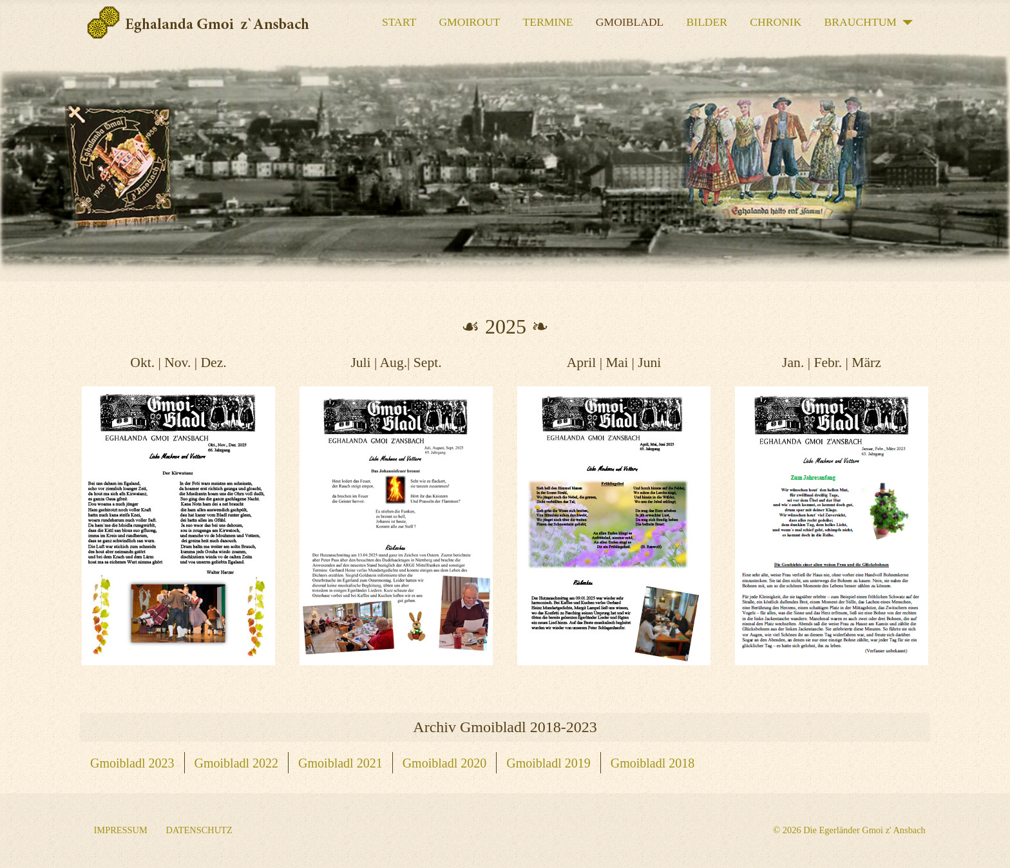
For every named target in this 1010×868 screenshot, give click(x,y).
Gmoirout (469, 21)
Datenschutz (199, 830)
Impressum (121, 830)
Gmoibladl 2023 (132, 763)
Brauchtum (860, 21)
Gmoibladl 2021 (340, 763)
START (399, 21)
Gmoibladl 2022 (237, 763)
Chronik (775, 21)
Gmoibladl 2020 (445, 763)
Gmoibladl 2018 (653, 763)
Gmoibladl (630, 21)
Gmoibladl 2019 (548, 763)
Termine (547, 21)
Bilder (707, 21)
